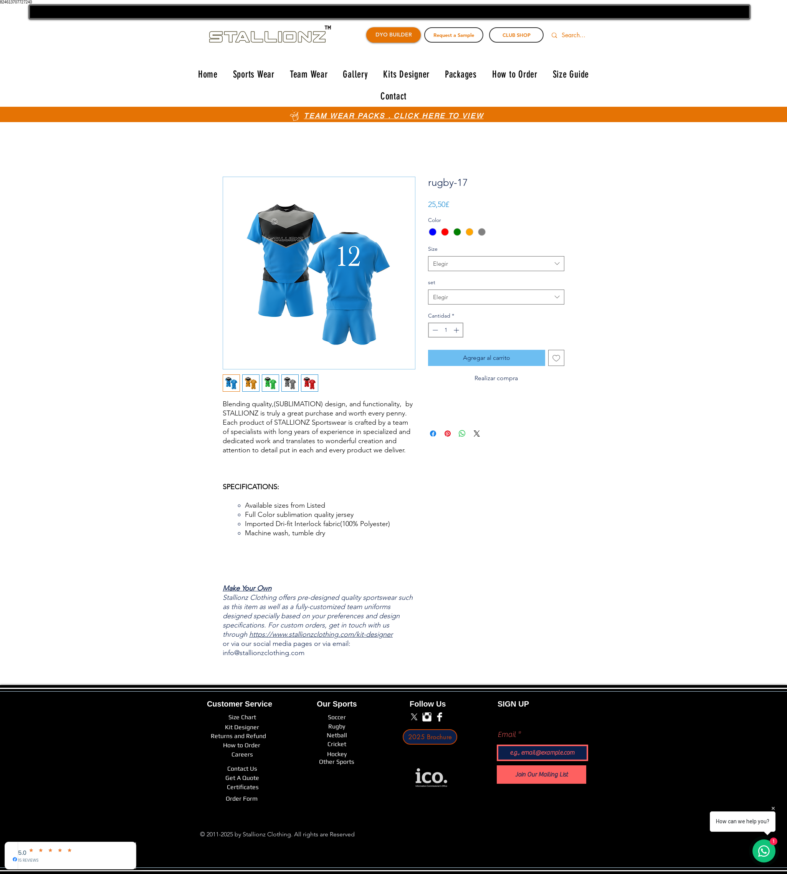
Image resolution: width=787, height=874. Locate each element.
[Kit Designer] (242, 727)
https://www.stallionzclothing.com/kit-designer (321, 634)
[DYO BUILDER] (393, 35)
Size (433, 248)
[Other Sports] (336, 761)
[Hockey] (336, 754)
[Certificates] (243, 787)
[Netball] (337, 735)
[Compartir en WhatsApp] (462, 433)
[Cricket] (336, 744)
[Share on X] (476, 433)
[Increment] (457, 330)
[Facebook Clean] (439, 717)
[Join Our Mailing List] (541, 774)
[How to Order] (241, 745)
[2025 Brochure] (430, 737)
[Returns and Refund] (238, 736)
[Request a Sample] (453, 35)
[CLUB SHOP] (516, 35)
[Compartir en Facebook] (433, 433)
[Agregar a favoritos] (556, 358)
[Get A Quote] (242, 778)
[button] (254, 74)
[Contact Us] (242, 768)
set (431, 282)
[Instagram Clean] (427, 717)
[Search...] (578, 35)
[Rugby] (337, 726)
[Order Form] (242, 798)
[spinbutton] (445, 330)
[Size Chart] (242, 717)
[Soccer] (336, 717)
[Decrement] (434, 330)
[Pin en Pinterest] (447, 433)
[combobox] (496, 263)
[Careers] (242, 754)
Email (507, 734)
